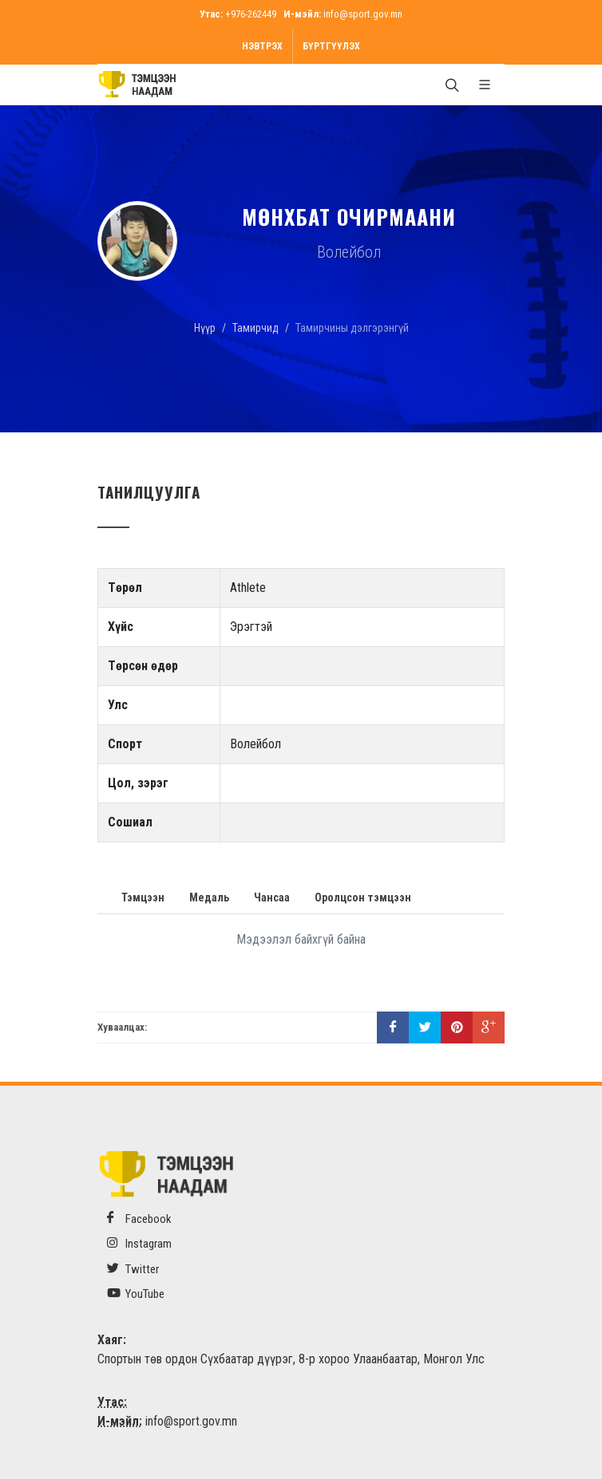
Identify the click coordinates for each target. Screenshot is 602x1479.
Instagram (139, 1243)
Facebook (139, 1218)
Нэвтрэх (262, 46)
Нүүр (205, 327)
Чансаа (272, 897)
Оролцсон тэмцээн (363, 897)
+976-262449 (250, 14)
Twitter (133, 1269)
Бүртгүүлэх (331, 46)
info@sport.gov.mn (362, 14)
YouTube (135, 1293)
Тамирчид (255, 327)
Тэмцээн (142, 897)
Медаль (209, 897)
